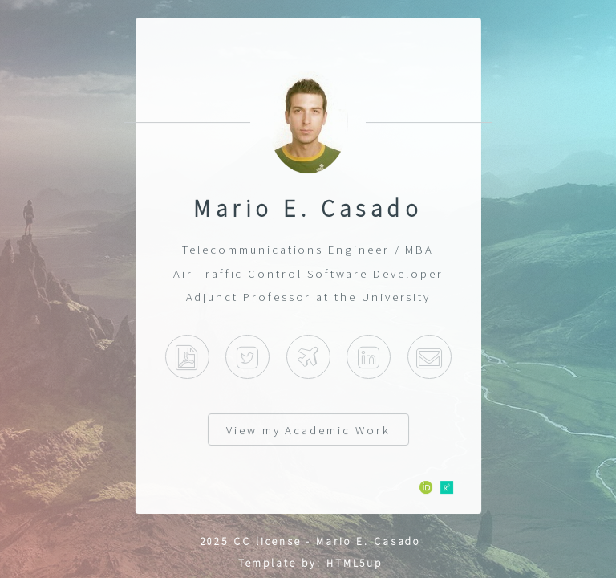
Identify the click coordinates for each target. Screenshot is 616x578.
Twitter (247, 357)
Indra (308, 357)
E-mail (429, 357)
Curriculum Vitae (186, 357)
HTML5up (354, 563)
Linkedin (368, 357)
